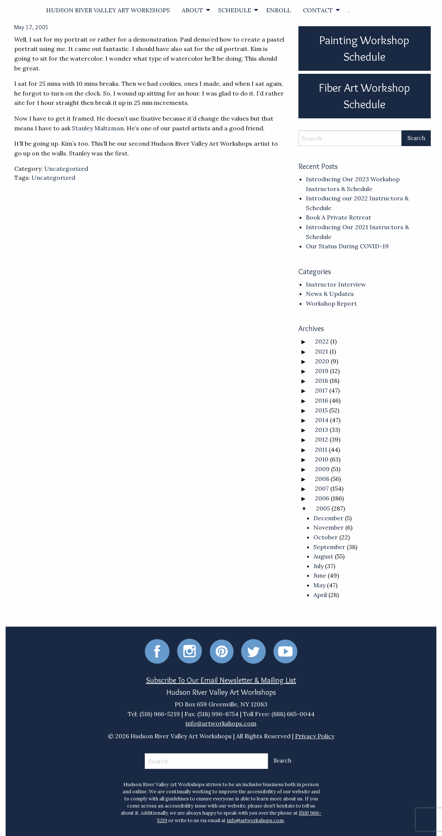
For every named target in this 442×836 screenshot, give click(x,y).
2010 (321, 459)
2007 (322, 488)
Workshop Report (331, 303)
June (319, 575)
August (323, 556)
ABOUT (192, 10)
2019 (321, 371)
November (328, 527)
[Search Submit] (416, 138)
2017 (321, 390)
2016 (321, 400)
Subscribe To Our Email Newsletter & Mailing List (221, 680)
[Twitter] (253, 650)
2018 (321, 380)
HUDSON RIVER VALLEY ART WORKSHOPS (108, 10)
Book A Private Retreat (338, 217)
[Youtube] (285, 650)
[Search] (350, 138)
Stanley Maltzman (98, 128)
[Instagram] (189, 650)
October (325, 537)
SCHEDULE (234, 10)
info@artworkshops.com (221, 723)
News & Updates (330, 293)
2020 (322, 361)
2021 (321, 351)
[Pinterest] (222, 650)
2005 (323, 508)
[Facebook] (157, 650)
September (329, 547)
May (319, 585)
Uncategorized (66, 168)
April (320, 595)
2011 (321, 449)
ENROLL (278, 10)
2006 (322, 498)
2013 (321, 429)
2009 (322, 469)
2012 (321, 439)
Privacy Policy (314, 736)
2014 (321, 420)
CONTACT (318, 10)
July (318, 566)
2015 (321, 410)
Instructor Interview (336, 284)
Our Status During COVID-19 (347, 246)
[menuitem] (108, 10)
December (328, 518)
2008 (322, 478)
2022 (322, 341)
